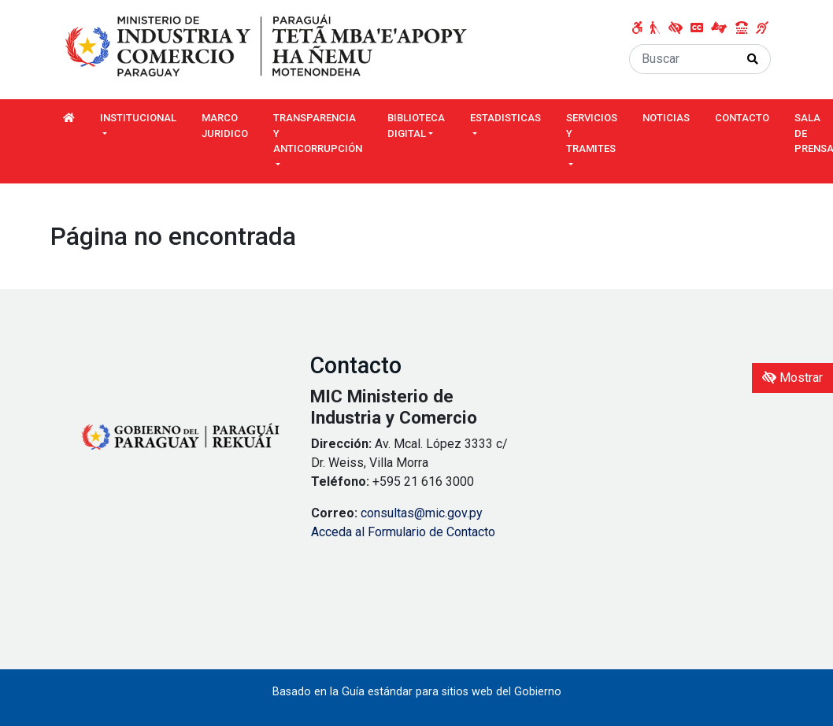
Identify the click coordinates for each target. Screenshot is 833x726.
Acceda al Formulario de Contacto (403, 531)
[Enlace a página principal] (267, 46)
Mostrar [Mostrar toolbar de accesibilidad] (792, 377)
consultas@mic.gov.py (422, 513)
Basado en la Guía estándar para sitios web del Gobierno (416, 691)
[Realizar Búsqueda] (753, 59)
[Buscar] (682, 59)
